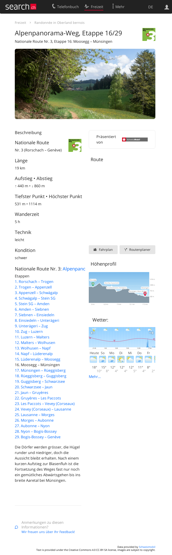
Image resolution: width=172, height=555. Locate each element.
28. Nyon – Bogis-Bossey (36, 431)
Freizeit (20, 22)
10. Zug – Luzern (29, 331)
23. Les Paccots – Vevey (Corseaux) (45, 403)
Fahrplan (106, 249)
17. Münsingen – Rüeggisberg (40, 370)
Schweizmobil (147, 547)
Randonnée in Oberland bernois (59, 22)
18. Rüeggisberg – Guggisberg (40, 375)
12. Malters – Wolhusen (35, 342)
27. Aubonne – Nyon (32, 425)
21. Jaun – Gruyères (31, 392)
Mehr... (95, 376)
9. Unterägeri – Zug (31, 325)
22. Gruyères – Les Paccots (38, 398)
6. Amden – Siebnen (32, 309)
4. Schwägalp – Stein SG (35, 298)
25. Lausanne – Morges (35, 414)
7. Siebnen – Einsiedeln (34, 314)
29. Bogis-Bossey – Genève (38, 436)
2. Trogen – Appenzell (33, 287)
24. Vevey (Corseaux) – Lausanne (43, 409)
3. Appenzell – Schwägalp (36, 292)
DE (150, 6)
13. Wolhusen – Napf (32, 348)
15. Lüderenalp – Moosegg (37, 359)
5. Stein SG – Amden (32, 303)
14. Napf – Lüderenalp (34, 353)
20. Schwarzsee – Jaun (33, 386)
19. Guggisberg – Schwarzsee (40, 381)
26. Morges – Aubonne (34, 420)
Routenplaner (139, 249)
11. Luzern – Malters (32, 337)
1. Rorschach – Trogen (34, 281)
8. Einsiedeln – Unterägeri (37, 320)
